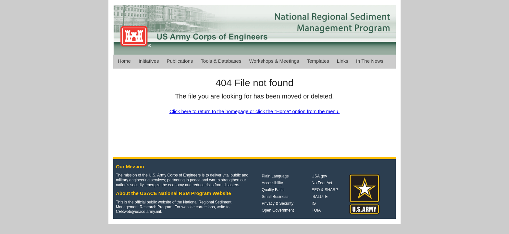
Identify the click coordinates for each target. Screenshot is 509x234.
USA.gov (319, 176)
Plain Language (275, 176)
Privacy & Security (277, 203)
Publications (180, 61)
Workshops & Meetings (274, 61)
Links (342, 61)
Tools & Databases (221, 61)
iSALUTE (320, 196)
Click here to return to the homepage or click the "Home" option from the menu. (254, 111)
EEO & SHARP (325, 190)
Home (124, 61)
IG (314, 203)
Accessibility (272, 183)
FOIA (316, 210)
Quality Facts (273, 190)
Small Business (275, 196)
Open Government (278, 210)
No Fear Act (322, 183)
